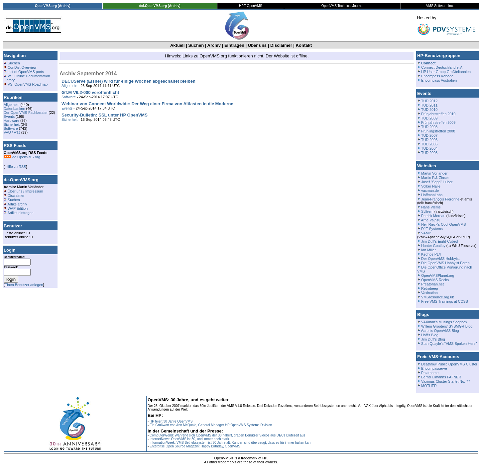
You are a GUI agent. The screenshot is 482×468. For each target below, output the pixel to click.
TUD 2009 (429, 118)
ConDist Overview (22, 67)
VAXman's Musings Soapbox (444, 322)
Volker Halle (430, 186)
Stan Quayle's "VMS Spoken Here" (449, 344)
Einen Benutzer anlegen (24, 285)
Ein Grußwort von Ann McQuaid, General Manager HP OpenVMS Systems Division (211, 425)
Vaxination (429, 293)
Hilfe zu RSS (15, 167)
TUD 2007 (429, 135)
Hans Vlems (430, 207)
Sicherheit (12, 124)
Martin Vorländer (434, 173)
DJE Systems (432, 229)
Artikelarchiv (17, 204)
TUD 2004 (429, 148)
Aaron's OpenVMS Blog (440, 331)
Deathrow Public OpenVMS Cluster (449, 364)
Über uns (257, 45)
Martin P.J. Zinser (435, 178)
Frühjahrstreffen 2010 (438, 114)
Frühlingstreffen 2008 (438, 131)
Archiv (214, 45)
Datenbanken (14, 109)
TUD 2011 (429, 105)
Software (11, 128)
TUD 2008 (429, 127)
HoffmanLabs (431, 195)
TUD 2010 (429, 110)
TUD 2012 (429, 101)
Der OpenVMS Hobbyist (440, 259)
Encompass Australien (439, 80)
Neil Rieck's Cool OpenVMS (443, 224)
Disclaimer (281, 45)
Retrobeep (429, 288)
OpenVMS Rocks (435, 280)
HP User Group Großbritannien (446, 72)
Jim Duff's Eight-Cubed (439, 241)
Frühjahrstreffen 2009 (438, 122)
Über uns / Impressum (25, 191)
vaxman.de (430, 191)
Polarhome (429, 373)
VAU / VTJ (12, 132)
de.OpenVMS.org (22, 157)
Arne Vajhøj (430, 220)
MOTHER (429, 386)
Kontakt (304, 45)
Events (9, 116)
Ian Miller (428, 250)
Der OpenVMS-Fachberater (26, 113)
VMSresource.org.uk (437, 297)
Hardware (11, 120)
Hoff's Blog (429, 335)
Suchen (196, 45)
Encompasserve (434, 368)
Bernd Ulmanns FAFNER (441, 377)
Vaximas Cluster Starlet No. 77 (445, 381)
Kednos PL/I (431, 254)
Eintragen (234, 45)
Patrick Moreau (433, 216)
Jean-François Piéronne (440, 199)
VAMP (426, 233)
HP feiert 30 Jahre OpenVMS (171, 421)
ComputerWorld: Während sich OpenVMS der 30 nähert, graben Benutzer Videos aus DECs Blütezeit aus (227, 435)
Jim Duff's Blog (433, 339)
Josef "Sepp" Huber (436, 182)
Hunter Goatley (433, 246)
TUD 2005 (429, 144)
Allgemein (12, 105)
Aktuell (177, 45)
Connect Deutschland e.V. (442, 67)
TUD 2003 (429, 153)
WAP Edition (18, 208)
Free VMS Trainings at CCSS (444, 301)
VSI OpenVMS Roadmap (28, 84)
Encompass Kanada (437, 76)
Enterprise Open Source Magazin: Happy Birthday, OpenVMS (195, 446)
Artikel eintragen (20, 213)
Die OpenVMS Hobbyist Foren (445, 263)
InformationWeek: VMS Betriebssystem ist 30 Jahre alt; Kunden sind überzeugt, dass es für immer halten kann (231, 442)
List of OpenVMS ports (26, 72)
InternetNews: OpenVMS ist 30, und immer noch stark (189, 439)
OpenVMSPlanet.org (437, 275)
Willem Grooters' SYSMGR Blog (446, 326)
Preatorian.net (432, 284)
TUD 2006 (429, 140)
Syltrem (427, 211)
